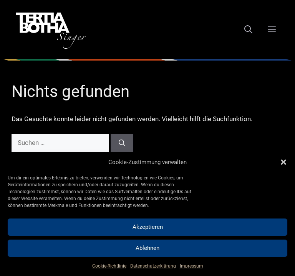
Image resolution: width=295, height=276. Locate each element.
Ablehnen (147, 248)
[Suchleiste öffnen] (248, 29)
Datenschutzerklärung (153, 266)
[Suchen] (122, 143)
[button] (283, 162)
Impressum (191, 266)
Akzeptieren (148, 226)
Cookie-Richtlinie (109, 266)
